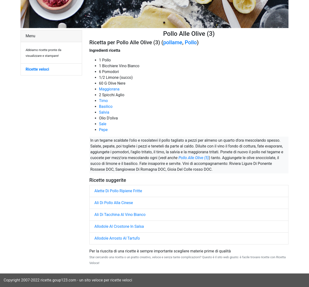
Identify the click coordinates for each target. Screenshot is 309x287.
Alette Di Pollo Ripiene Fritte (118, 191)
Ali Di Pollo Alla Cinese (113, 202)
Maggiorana (109, 89)
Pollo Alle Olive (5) (193, 157)
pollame (172, 42)
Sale (102, 124)
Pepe (103, 129)
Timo (103, 100)
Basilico (105, 106)
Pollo (191, 42)
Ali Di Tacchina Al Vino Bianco (120, 214)
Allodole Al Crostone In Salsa (119, 226)
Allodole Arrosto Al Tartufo (117, 238)
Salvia (104, 112)
